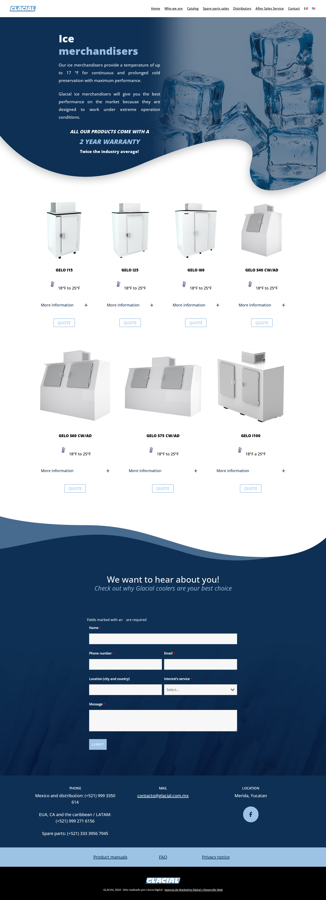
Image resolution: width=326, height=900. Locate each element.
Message (97, 704)
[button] (64, 305)
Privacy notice (216, 857)
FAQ (163, 857)
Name (95, 628)
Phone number (101, 653)
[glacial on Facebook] (251, 814)
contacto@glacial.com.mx (163, 795)
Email (169, 653)
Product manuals (110, 857)
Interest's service (178, 679)
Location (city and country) (109, 679)
